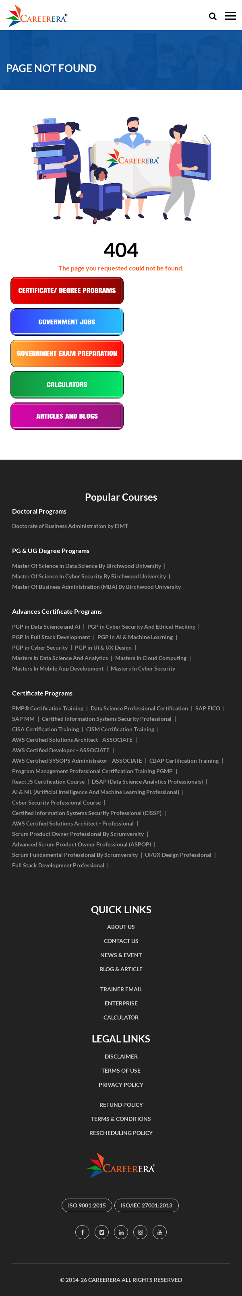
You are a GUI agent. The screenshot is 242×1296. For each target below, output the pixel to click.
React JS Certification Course (48, 781)
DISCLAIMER (121, 1056)
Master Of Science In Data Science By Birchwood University (86, 565)
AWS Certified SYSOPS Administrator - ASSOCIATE (77, 760)
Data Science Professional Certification (139, 708)
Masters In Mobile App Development (57, 668)
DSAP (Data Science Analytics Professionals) (147, 781)
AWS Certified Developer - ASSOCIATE (61, 750)
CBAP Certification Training (184, 760)
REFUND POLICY (121, 1104)
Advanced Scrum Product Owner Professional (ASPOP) (81, 844)
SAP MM (23, 718)
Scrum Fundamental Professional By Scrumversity (75, 854)
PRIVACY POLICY (121, 1084)
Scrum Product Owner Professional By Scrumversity (78, 833)
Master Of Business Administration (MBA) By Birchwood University (96, 586)
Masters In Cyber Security (143, 668)
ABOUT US (121, 926)
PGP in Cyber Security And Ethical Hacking (141, 626)
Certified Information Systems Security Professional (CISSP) (86, 812)
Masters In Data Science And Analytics (60, 657)
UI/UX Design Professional (178, 854)
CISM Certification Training (120, 729)
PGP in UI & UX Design (103, 647)
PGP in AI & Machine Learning (135, 637)
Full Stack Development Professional (58, 865)
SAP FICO (207, 708)
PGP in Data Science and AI (46, 626)
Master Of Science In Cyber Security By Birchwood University (89, 576)
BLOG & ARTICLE (121, 969)
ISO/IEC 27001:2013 (146, 1205)
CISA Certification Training (45, 729)
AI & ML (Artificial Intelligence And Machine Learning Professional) (95, 791)
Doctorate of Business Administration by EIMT (70, 525)
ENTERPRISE (121, 1003)
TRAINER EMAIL (121, 989)
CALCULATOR (121, 1017)
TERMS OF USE (121, 1070)
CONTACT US (121, 940)
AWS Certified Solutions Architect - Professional (73, 823)
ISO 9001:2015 (87, 1205)
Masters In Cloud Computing (150, 657)
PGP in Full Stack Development (51, 637)
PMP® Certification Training (47, 708)
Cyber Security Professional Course (56, 802)
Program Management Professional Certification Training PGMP (92, 771)
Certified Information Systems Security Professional (107, 718)
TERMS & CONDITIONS (121, 1118)
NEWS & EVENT (121, 954)
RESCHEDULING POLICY (121, 1132)
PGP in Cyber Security (40, 647)
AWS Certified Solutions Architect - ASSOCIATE (72, 739)
